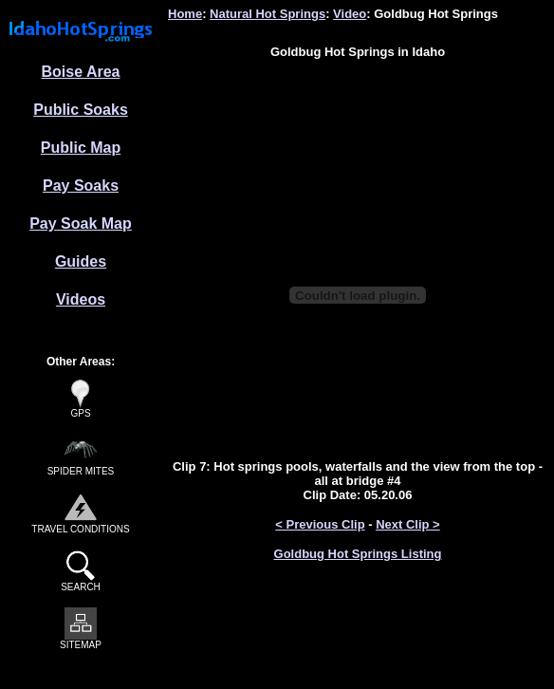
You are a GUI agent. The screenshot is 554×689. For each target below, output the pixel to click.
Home (185, 14)
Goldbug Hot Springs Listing (358, 554)
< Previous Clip (319, 524)
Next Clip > (408, 524)
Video (349, 14)
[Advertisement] (358, 102)
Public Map (80, 148)
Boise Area (81, 72)
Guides (80, 261)
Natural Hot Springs (267, 14)
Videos (80, 299)
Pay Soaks (81, 185)
